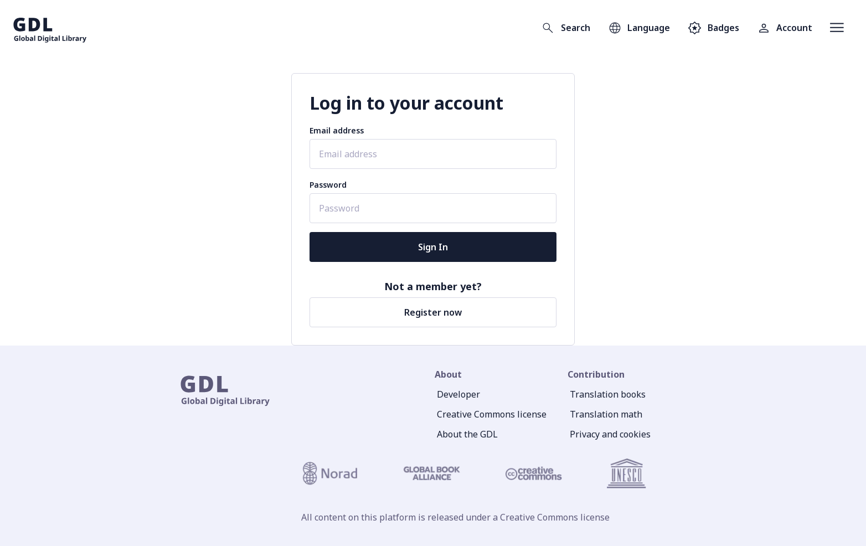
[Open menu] (837, 28)
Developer (458, 394)
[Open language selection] (639, 28)
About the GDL (467, 434)
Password (328, 184)
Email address (337, 130)
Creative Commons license (492, 414)
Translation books (608, 394)
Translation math (606, 414)
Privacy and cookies (610, 434)
